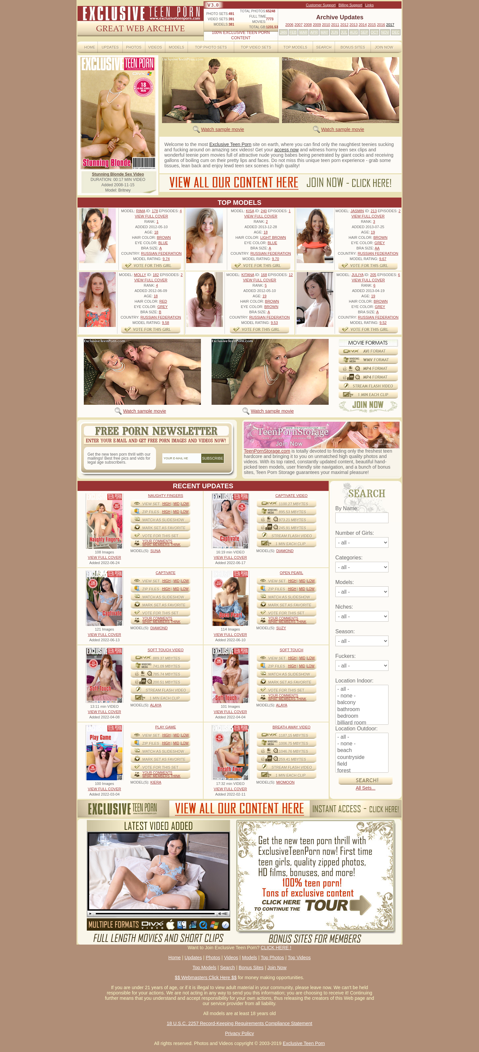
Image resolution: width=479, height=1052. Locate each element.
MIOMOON (285, 782)
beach (362, 750)
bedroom (362, 716)
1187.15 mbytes (293, 735)
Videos (155, 47)
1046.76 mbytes (293, 751)
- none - (362, 696)
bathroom (362, 709)
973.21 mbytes (292, 520)
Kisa (250, 211)
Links (369, 5)
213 (374, 211)
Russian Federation (161, 253)
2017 (390, 25)
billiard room (362, 723)
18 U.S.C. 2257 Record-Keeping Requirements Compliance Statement (239, 1023)
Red (163, 301)
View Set (151, 504)
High (166, 504)
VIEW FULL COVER (151, 216)
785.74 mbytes (166, 674)
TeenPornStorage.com (267, 451)
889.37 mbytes (166, 658)
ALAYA (155, 705)
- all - (362, 689)
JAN (283, 32)
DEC (395, 32)
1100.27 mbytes (293, 504)
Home (89, 47)
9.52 (383, 323)
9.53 (274, 323)
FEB (292, 32)
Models (176, 47)
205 (373, 275)
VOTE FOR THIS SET (160, 536)
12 (291, 275)
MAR (303, 32)
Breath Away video (291, 727)
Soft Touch (291, 650)
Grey (380, 243)
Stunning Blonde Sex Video (118, 174)
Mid (176, 504)
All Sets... (365, 788)
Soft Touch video (166, 650)
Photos (133, 47)
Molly (140, 275)
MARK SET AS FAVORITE (164, 528)
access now (286, 149)
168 (264, 275)
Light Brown (273, 237)
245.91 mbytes (292, 528)
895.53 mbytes (292, 512)
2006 (289, 25)
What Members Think (161, 544)
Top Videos (299, 957)
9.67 (382, 259)
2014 (363, 25)
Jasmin (357, 211)
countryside (362, 757)
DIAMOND (284, 551)
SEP (364, 32)
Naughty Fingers (165, 496)
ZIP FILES (150, 512)
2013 (354, 25)
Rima (140, 211)
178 (155, 211)
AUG (354, 32)
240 (264, 211)
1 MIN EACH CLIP (291, 544)
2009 (317, 25)
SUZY (281, 628)
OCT (374, 32)
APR (314, 32)
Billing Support (350, 5)
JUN (334, 32)
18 (156, 232)
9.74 (166, 259)
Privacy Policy (239, 1033)
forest (362, 771)
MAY (324, 32)
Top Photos (272, 957)
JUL (344, 32)
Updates (110, 47)
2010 (326, 25)
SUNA (155, 551)
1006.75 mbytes (293, 743)
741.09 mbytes (166, 666)
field (362, 764)
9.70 (275, 259)
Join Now (384, 47)
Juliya (358, 275)
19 (373, 232)
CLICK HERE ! (276, 947)
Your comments (157, 541)
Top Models (295, 47)
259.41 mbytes (292, 759)
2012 (344, 25)
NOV (385, 32)
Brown (164, 237)
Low (185, 504)
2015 (372, 25)
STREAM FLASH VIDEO (292, 536)
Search (324, 47)
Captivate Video (291, 496)
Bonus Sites (353, 47)
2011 (335, 25)
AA (377, 248)
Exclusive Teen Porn (230, 144)
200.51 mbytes (166, 682)
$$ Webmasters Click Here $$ (206, 977)
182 (156, 275)
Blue (163, 243)
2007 (298, 25)
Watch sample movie (222, 129)
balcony (362, 702)
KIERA (155, 782)
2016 (381, 25)
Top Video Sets (256, 47)
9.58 (165, 323)
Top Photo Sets (211, 47)
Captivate (166, 573)
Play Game (165, 727)
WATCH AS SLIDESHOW (163, 520)
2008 (308, 25)
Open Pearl (291, 573)
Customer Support (321, 5)
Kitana (247, 275)
